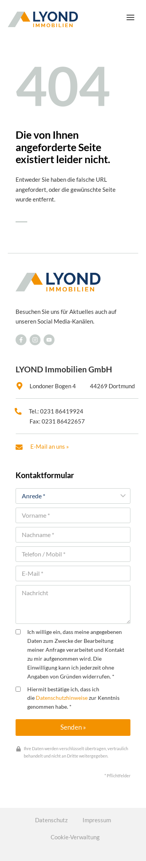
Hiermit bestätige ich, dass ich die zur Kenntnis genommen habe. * (68, 698)
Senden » (73, 727)
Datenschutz (51, 819)
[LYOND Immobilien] (43, 19)
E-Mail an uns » (49, 446)
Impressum (97, 819)
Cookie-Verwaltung (75, 836)
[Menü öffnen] (130, 17)
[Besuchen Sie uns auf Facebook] (21, 339)
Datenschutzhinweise (62, 698)
